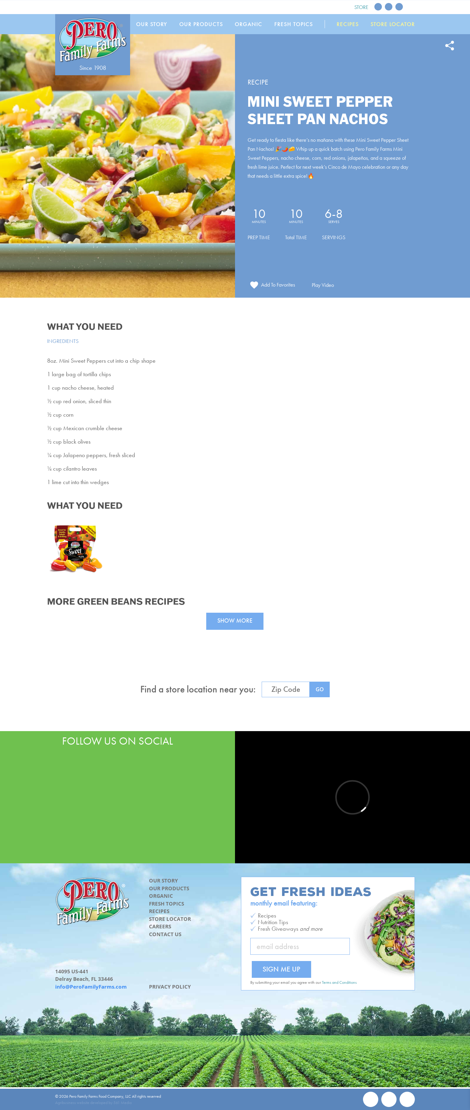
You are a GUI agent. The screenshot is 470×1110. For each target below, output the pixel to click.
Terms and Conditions (339, 982)
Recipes (348, 24)
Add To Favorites (278, 284)
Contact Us (165, 934)
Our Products (201, 24)
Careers (160, 926)
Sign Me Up (281, 969)
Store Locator (392, 24)
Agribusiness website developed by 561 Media (93, 1102)
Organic (248, 24)
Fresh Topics (293, 24)
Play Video (323, 284)
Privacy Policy (170, 986)
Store (361, 7)
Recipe (258, 82)
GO (320, 689)
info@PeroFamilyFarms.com (91, 986)
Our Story (151, 24)
